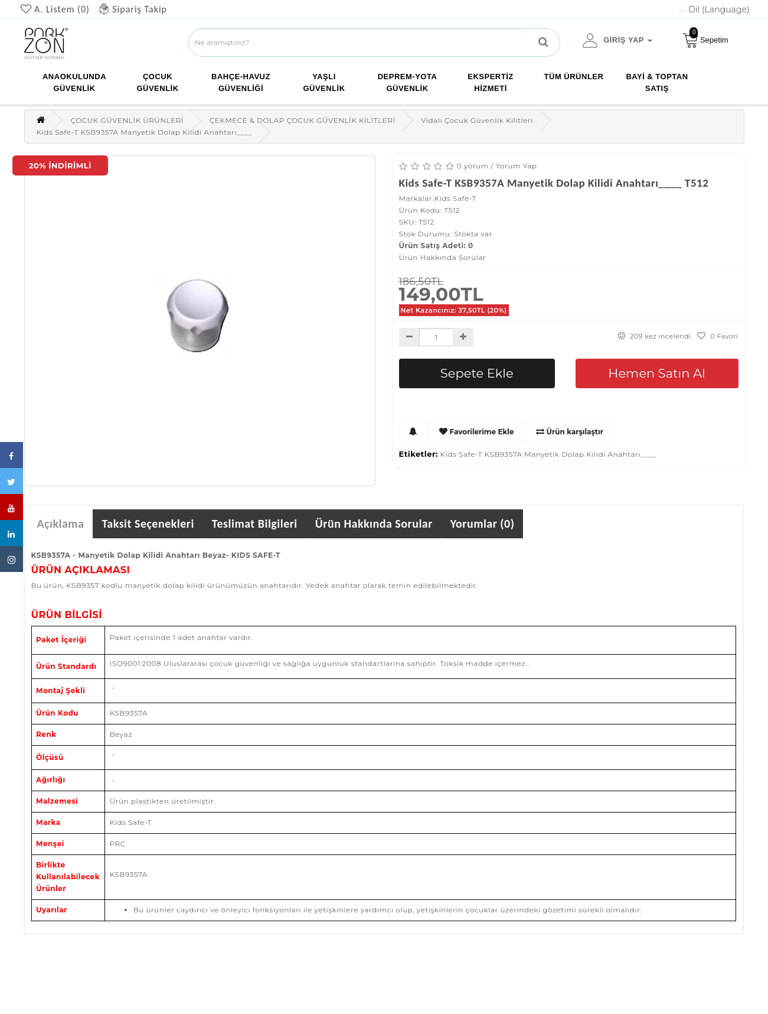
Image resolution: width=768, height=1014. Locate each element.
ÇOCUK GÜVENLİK (157, 82)
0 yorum (473, 165)
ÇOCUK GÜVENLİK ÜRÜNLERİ (127, 120)
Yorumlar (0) (482, 523)
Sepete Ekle (477, 373)
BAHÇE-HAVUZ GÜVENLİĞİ (240, 82)
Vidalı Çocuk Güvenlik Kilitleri (477, 120)
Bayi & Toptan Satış (657, 82)
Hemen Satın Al (656, 373)
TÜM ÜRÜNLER (574, 76)
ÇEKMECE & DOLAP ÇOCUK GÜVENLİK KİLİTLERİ (303, 120)
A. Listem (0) (62, 9)
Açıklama (60, 523)
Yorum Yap (516, 165)
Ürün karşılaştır (569, 431)
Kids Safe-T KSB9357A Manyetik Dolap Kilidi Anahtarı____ (548, 454)
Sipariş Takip (139, 9)
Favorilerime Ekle (476, 431)
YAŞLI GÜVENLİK (324, 82)
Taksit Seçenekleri (148, 523)
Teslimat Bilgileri (255, 523)
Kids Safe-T (455, 198)
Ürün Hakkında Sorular (442, 257)
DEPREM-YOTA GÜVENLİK (407, 82)
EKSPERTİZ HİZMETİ (490, 82)
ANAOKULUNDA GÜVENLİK (74, 82)
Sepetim (705, 38)
